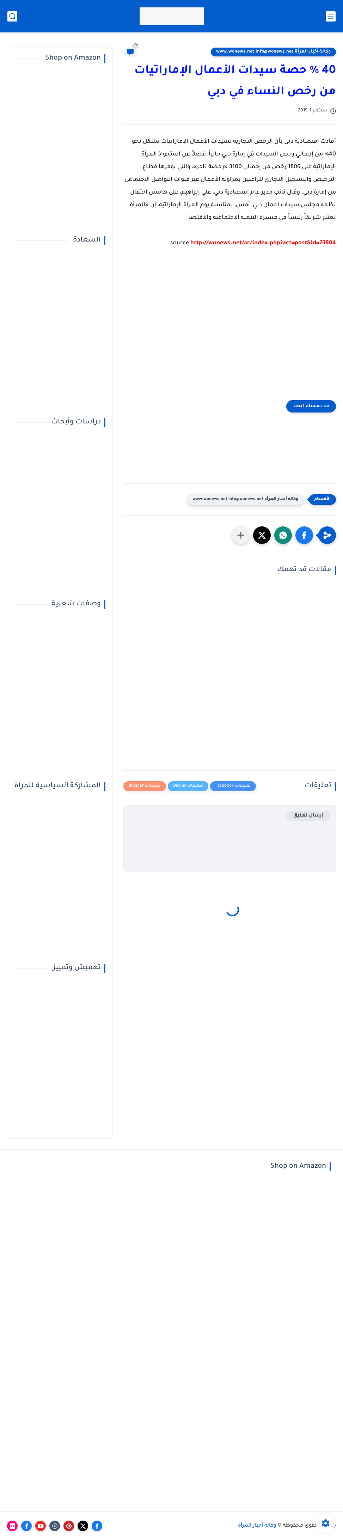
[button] (304, 535)
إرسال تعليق (308, 815)
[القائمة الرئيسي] (330, 16)
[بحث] (12, 16)
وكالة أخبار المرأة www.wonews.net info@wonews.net (273, 51)
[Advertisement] (229, 325)
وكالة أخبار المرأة (257, 1526)
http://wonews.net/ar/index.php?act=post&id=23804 (263, 243)
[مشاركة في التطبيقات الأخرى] (241, 535)
